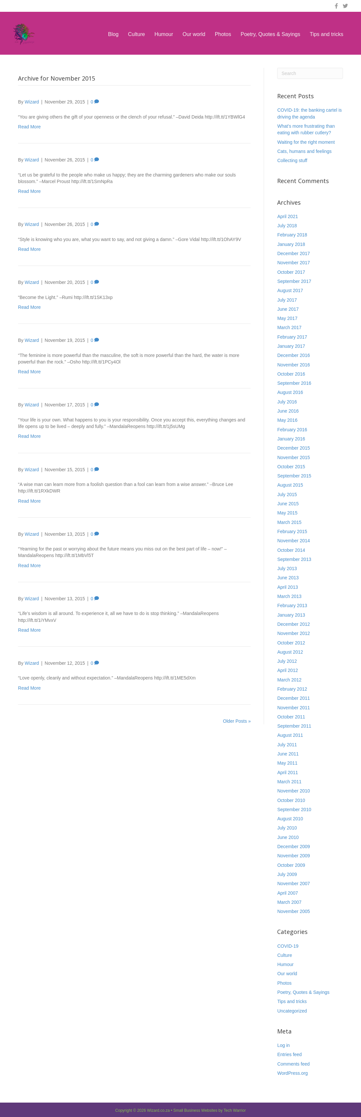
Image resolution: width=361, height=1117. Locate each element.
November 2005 (293, 911)
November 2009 (293, 855)
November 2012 (293, 633)
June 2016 (287, 411)
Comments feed (293, 1064)
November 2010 (293, 790)
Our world (193, 34)
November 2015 (293, 457)
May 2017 (287, 318)
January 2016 (291, 438)
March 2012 (289, 679)
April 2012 (287, 670)
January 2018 (291, 244)
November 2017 (293, 262)
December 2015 (293, 448)
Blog (113, 34)
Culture (136, 34)
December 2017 (293, 253)
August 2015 (290, 485)
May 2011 (287, 763)
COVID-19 (287, 946)
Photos (223, 34)
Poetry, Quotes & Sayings (270, 34)
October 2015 (291, 466)
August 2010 (290, 818)
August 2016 (290, 392)
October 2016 (291, 374)
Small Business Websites (195, 1110)
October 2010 (291, 800)
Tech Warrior (235, 1110)
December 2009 (293, 846)
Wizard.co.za (158, 1110)
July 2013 (287, 568)
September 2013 (294, 559)
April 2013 (287, 587)
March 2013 (289, 596)
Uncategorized (292, 1011)
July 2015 (287, 494)
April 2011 (287, 772)
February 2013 (292, 605)
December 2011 (293, 698)
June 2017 (287, 309)
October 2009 (291, 865)
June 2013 (287, 577)
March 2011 (289, 781)
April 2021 (287, 216)
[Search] (310, 73)
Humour (163, 34)
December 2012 (293, 624)
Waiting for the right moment (305, 142)
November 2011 (293, 707)
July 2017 (287, 300)
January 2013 (291, 615)
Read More (29, 126)
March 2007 (289, 902)
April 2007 (287, 893)
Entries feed (289, 1054)
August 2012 (290, 652)
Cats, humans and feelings (304, 151)
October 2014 (291, 550)
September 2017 (294, 281)
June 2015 (287, 503)
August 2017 (290, 290)
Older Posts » (237, 721)
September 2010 (294, 809)
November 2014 (293, 540)
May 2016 (287, 420)
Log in (283, 1045)
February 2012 (292, 689)
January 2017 (291, 346)
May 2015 (287, 512)
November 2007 (293, 883)
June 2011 (287, 753)
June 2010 (287, 837)
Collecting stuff (292, 160)
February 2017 (292, 337)
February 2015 (292, 531)
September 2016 (294, 383)
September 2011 (294, 726)
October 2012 (291, 642)
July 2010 (287, 827)
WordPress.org (292, 1073)
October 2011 (291, 716)
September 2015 (294, 475)
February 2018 (292, 234)
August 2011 (290, 735)
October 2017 (291, 272)
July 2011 (287, 744)
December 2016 (293, 355)
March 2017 (289, 327)
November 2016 (293, 364)
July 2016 (287, 401)
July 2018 (287, 225)
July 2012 (287, 661)
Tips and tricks (326, 34)
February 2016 (292, 429)
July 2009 (287, 874)
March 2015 (289, 522)
